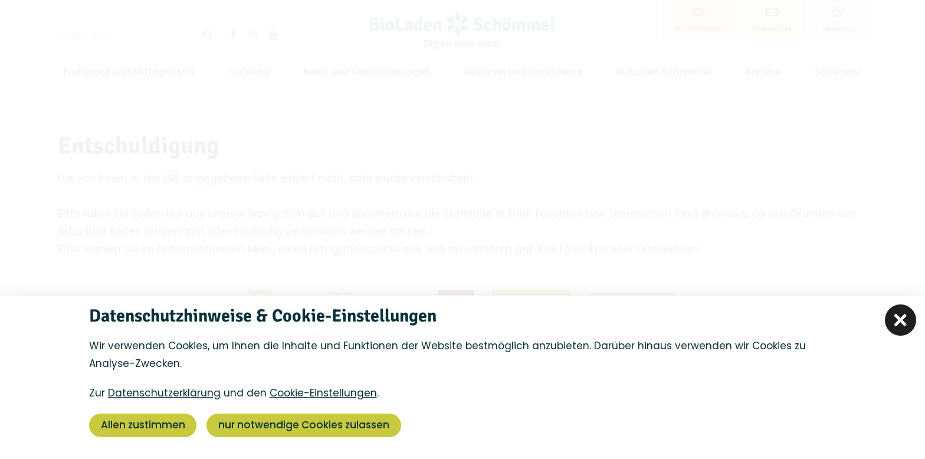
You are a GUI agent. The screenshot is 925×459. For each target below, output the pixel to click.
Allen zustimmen (143, 425)
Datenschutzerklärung (164, 393)
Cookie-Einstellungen (323, 393)
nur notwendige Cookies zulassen (304, 425)
